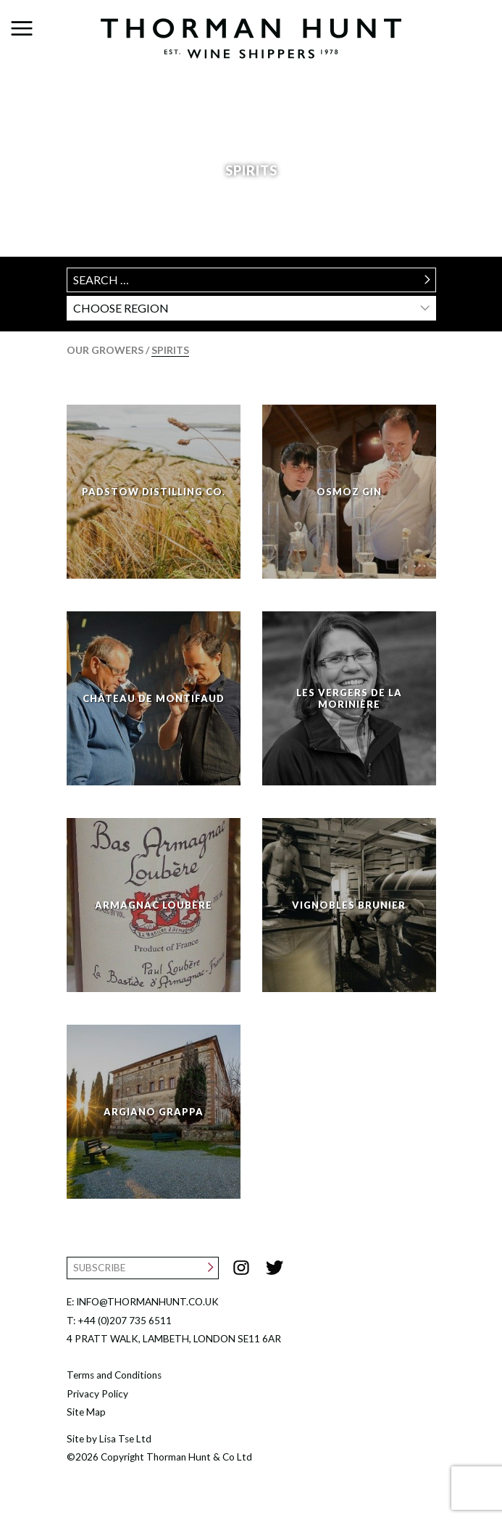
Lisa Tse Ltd (125, 1439)
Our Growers (106, 350)
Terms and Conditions (114, 1375)
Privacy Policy (97, 1394)
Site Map (86, 1412)
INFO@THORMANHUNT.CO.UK (147, 1302)
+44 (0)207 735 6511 (125, 1320)
